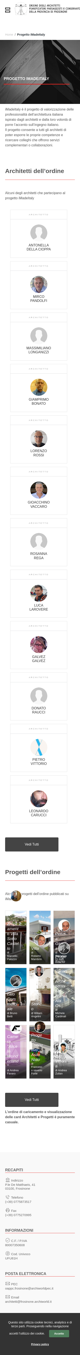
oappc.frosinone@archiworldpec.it (29, 1288)
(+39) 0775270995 (18, 1215)
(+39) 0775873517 (18, 1202)
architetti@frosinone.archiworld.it (28, 1301)
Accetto (59, 1333)
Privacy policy (40, 1344)
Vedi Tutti (32, 844)
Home (9, 34)
